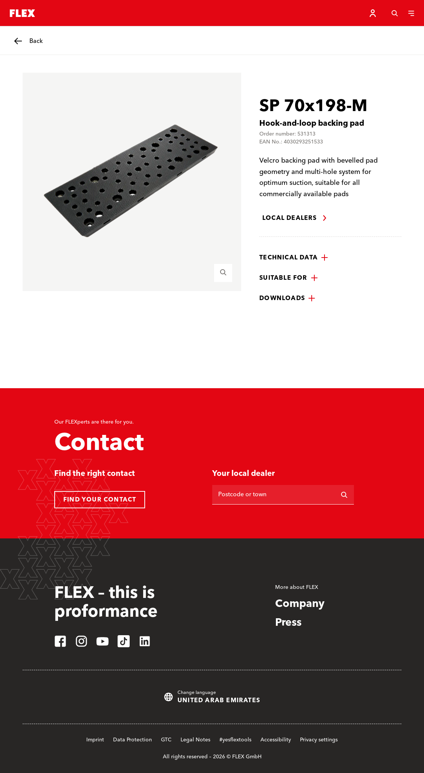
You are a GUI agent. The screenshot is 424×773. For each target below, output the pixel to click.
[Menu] (411, 13)
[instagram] (81, 641)
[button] (293, 257)
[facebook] (60, 641)
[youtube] (102, 641)
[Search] (394, 13)
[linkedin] (144, 641)
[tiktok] (123, 641)
